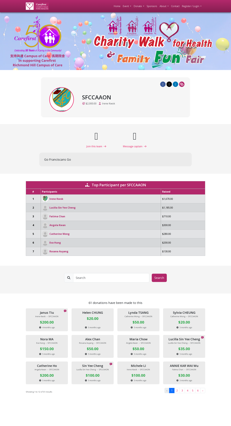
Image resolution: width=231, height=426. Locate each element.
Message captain (135, 146)
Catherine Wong (59, 234)
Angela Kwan (57, 225)
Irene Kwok (108, 103)
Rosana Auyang (58, 251)
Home (117, 6)
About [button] (163, 6)
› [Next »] (202, 390)
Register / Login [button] (191, 6)
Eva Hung (55, 242)
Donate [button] (138, 6)
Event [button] (126, 6)
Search (159, 278)
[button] (163, 84)
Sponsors (152, 6)
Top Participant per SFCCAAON (115, 184)
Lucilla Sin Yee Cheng (62, 207)
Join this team (96, 146)
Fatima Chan (57, 216)
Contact (175, 6)
